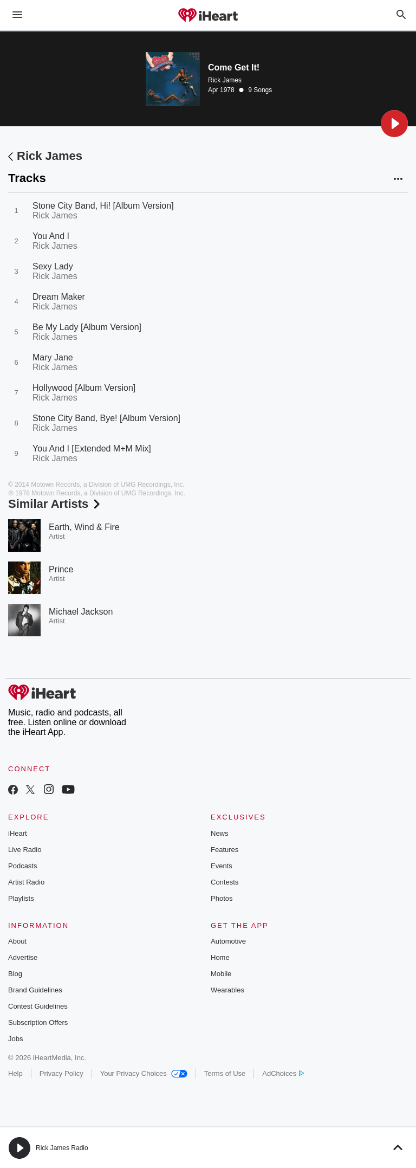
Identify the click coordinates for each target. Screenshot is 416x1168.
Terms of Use (225, 1073)
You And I (50, 236)
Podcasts (22, 866)
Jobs (15, 1039)
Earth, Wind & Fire (84, 527)
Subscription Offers (38, 1022)
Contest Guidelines (38, 1006)
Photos (221, 898)
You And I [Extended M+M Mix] (91, 448)
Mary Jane (52, 357)
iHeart (17, 833)
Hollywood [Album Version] (83, 387)
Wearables (227, 990)
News (220, 833)
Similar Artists (55, 504)
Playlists (21, 898)
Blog (15, 974)
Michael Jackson (81, 611)
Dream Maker (58, 296)
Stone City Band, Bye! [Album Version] (106, 418)
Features (224, 850)
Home (220, 957)
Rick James (225, 80)
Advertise (22, 957)
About (17, 941)
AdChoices (283, 1073)
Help (15, 1073)
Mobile (221, 974)
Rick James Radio (62, 1148)
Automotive (228, 941)
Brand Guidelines (35, 990)
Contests (224, 882)
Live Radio (24, 850)
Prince (61, 569)
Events (221, 866)
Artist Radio (26, 882)
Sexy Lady (52, 266)
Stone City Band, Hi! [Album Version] (103, 205)
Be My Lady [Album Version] (86, 327)
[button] (394, 123)
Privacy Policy (61, 1073)
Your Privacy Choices (143, 1073)
